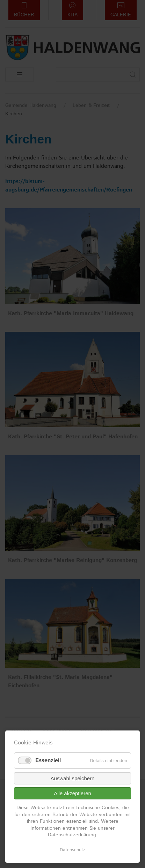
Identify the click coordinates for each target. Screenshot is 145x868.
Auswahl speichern (73, 778)
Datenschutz (72, 850)
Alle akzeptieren (72, 793)
